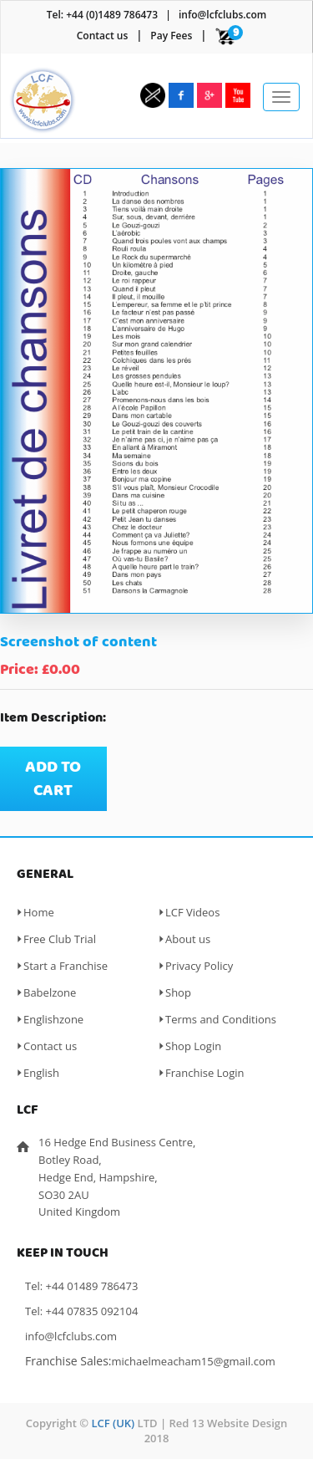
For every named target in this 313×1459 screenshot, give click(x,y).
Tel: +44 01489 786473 (81, 1285)
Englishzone (53, 1019)
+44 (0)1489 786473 (112, 15)
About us (187, 938)
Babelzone (49, 992)
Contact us (103, 35)
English (41, 1072)
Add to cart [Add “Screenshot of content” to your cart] (53, 778)
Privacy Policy (199, 965)
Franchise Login (205, 1072)
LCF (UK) (112, 1423)
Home (38, 912)
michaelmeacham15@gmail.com (193, 1361)
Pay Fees (171, 35)
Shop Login (193, 1045)
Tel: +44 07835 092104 (81, 1311)
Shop (178, 992)
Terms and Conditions (220, 1019)
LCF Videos (192, 912)
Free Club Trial (59, 938)
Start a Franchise (65, 965)
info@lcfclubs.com (222, 15)
